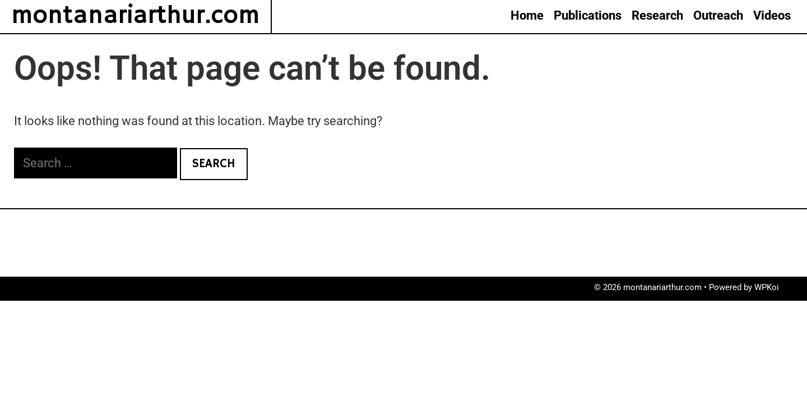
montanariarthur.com (135, 16)
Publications (588, 15)
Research (657, 15)
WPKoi (766, 287)
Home (527, 15)
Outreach (718, 15)
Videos (772, 15)
